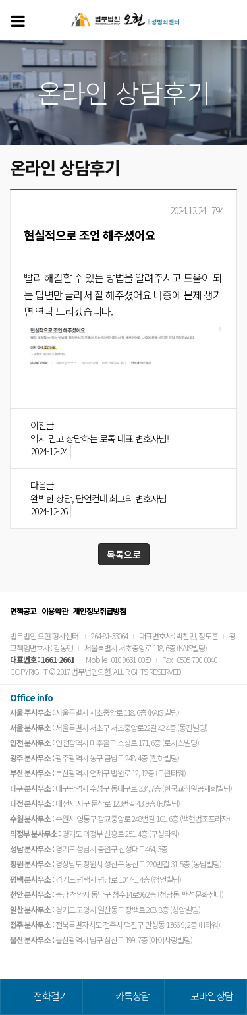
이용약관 (54, 610)
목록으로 (124, 554)
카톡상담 (132, 995)
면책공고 (23, 610)
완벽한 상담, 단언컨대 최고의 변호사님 (98, 498)
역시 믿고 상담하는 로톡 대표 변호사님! (99, 438)
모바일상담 (211, 995)
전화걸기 (51, 995)
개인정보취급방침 (99, 610)
